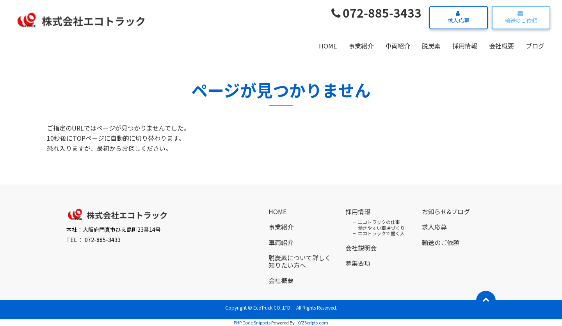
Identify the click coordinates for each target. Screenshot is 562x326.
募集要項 (357, 263)
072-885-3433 (376, 12)
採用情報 (464, 45)
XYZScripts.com (312, 322)
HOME (328, 45)
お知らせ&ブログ (446, 211)
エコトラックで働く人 (381, 233)
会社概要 (501, 45)
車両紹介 (397, 45)
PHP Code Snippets (252, 322)
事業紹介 (361, 45)
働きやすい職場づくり (381, 227)
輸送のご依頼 (520, 17)
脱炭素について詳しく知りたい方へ (300, 261)
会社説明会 (361, 248)
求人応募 (457, 17)
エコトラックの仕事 (379, 222)
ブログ (535, 45)
